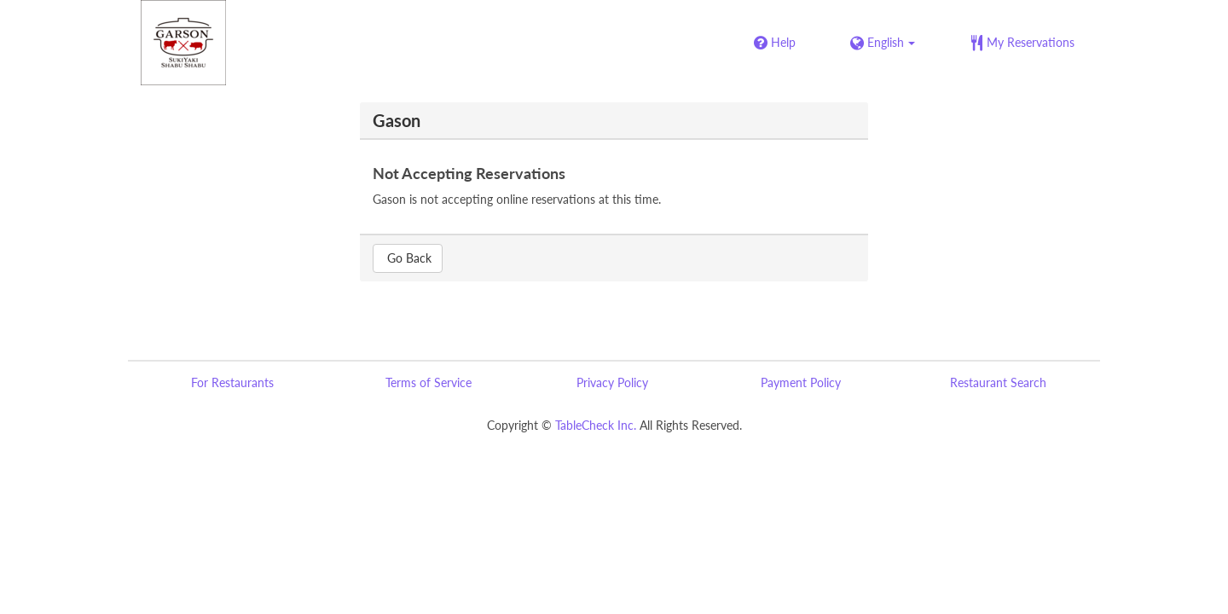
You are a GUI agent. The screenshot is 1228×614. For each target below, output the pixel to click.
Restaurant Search (998, 382)
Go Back (408, 258)
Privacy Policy (612, 382)
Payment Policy (801, 382)
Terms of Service (428, 382)
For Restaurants (232, 382)
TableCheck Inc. (595, 425)
